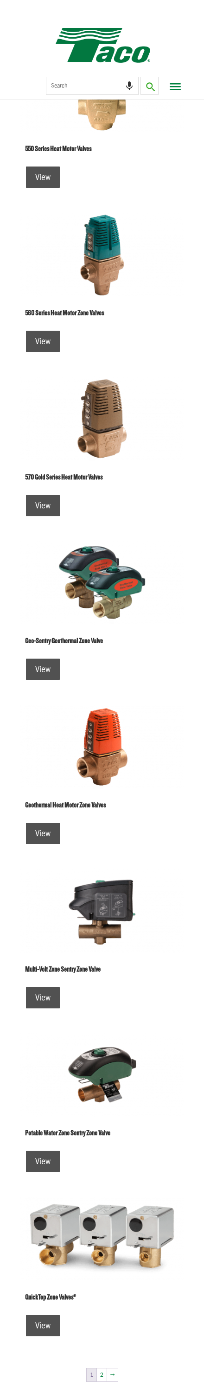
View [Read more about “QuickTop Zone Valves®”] (43, 1325)
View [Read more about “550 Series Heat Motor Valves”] (43, 177)
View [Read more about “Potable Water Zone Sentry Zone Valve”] (43, 1161)
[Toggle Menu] (174, 90)
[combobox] (92, 86)
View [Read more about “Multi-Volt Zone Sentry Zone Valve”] (43, 997)
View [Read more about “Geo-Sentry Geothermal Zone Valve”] (43, 669)
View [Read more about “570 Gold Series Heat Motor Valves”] (43, 505)
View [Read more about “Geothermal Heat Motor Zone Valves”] (43, 833)
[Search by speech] (129, 86)
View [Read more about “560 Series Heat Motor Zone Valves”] (43, 341)
